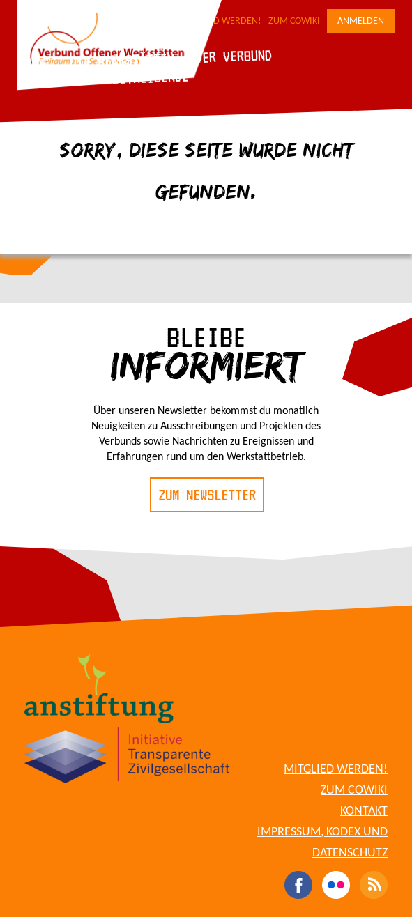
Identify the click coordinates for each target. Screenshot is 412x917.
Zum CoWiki (294, 21)
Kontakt (364, 811)
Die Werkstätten (121, 59)
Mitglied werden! (336, 769)
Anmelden (360, 21)
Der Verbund (233, 55)
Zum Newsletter (207, 495)
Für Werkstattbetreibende (105, 78)
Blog (34, 62)
